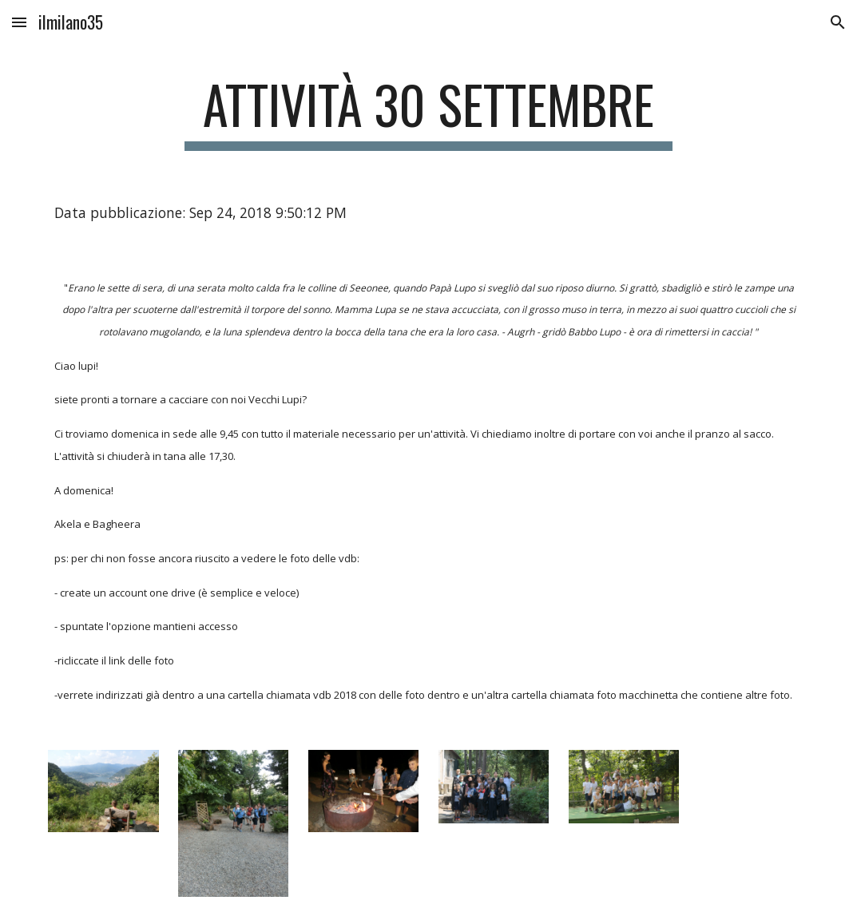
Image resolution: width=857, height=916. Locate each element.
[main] (428, 112)
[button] (19, 22)
